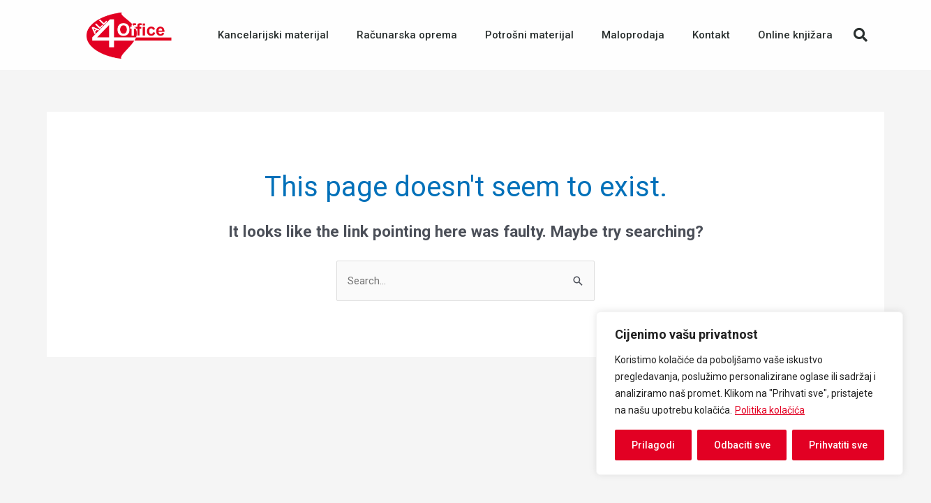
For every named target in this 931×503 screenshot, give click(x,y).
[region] (749, 393)
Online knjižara (795, 35)
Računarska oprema (407, 35)
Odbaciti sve (742, 445)
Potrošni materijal (529, 35)
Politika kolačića (770, 410)
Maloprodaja (633, 35)
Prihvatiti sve (838, 445)
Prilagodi (653, 445)
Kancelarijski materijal (273, 35)
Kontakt (711, 35)
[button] (860, 35)
